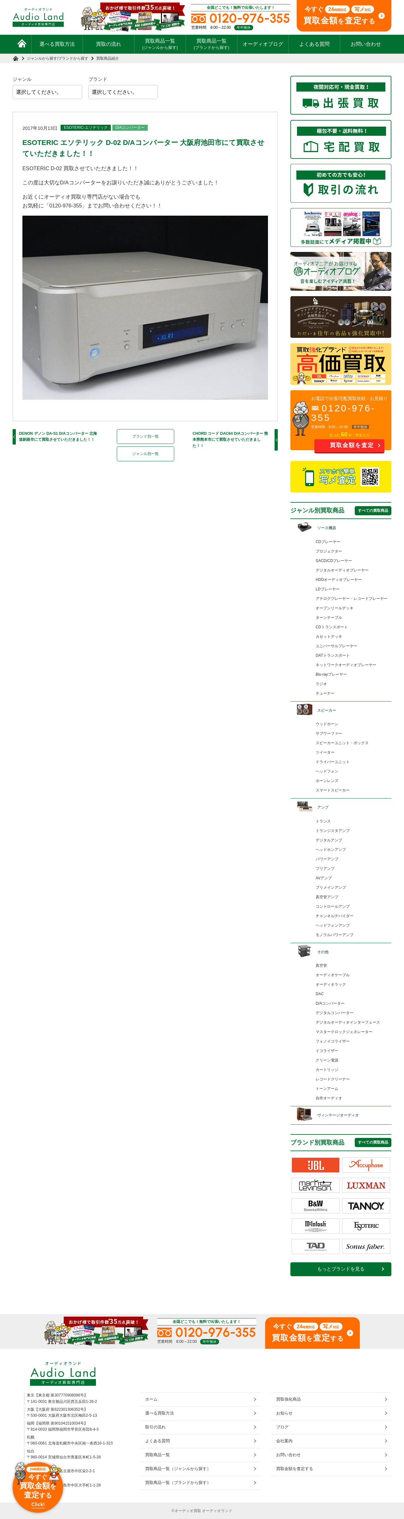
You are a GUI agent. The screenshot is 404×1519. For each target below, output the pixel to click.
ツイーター (325, 752)
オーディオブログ (263, 44)
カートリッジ (327, 1069)
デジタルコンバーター (335, 1013)
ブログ (282, 1427)
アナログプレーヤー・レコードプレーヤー (352, 598)
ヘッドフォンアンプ (333, 925)
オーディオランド (217, 1511)
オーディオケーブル (333, 975)
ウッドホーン (327, 724)
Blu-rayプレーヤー (331, 674)
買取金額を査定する (294, 1468)
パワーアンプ (327, 859)
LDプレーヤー (328, 589)
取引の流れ (155, 1427)
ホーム (151, 1399)
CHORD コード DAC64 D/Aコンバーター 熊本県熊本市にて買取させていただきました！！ (230, 439)
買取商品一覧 (160, 44)
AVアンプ (324, 878)
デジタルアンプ (329, 840)
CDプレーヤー (328, 542)
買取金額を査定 (352, 445)
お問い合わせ (366, 44)
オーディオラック (331, 984)
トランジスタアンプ (333, 830)
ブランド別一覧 (145, 436)
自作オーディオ (329, 1098)
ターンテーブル (329, 617)
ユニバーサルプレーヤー (336, 646)
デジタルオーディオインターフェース (348, 1022)
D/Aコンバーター (130, 127)
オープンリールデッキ (335, 608)
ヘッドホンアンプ (331, 849)
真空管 (321, 965)
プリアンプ (325, 868)
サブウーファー (329, 733)
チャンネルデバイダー (335, 916)
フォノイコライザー (333, 1041)
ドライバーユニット (333, 762)
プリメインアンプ (331, 887)
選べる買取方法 (57, 44)
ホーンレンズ (327, 781)
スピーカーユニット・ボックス (342, 743)
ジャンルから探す (42, 58)
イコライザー (327, 1051)
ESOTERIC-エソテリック (86, 127)
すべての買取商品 (373, 510)
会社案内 (284, 1440)
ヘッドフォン (327, 771)
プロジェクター (329, 551)
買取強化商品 (288, 1399)
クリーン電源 (327, 1060)
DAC (320, 994)
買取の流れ (108, 44)
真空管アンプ (327, 897)
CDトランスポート (332, 627)
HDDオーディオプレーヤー (339, 579)
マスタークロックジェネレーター (344, 1032)
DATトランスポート (333, 655)
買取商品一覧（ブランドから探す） (178, 1482)
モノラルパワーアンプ (335, 935)
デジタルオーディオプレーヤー (342, 570)
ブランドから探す (73, 58)
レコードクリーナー (333, 1079)
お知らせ (284, 1413)
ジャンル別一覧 (145, 454)
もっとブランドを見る (341, 1268)
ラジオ (321, 684)
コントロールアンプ (333, 906)
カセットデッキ (329, 636)
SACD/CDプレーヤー (334, 561)
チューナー (325, 693)
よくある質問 (314, 44)
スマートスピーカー (333, 790)
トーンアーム (327, 1088)
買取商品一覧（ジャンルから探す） (178, 1468)
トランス (323, 821)
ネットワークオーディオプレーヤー (346, 665)
